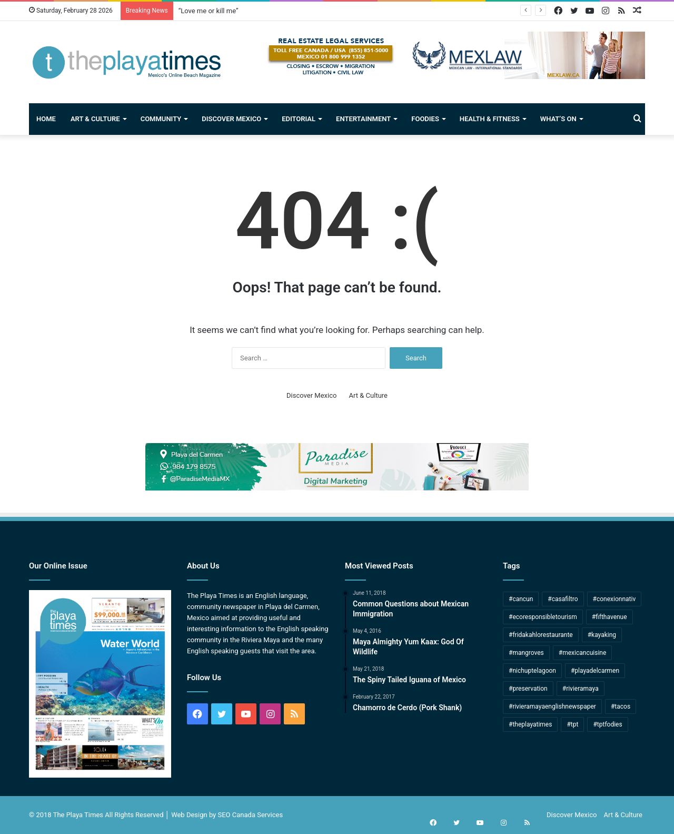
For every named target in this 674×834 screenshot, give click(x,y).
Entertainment (363, 119)
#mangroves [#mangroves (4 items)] (526, 652)
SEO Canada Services (250, 815)
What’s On (558, 119)
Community (161, 119)
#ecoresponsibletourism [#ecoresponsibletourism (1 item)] (543, 617)
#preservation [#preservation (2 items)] (528, 688)
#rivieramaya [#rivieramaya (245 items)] (580, 688)
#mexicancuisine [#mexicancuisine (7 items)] (583, 652)
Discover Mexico (231, 119)
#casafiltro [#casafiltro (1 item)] (563, 599)
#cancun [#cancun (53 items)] (521, 599)
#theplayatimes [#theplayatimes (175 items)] (530, 724)
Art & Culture (95, 119)
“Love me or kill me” (209, 11)
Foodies (425, 119)
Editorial (298, 119)
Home (46, 119)
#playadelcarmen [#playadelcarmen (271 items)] (595, 670)
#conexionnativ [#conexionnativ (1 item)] (614, 599)
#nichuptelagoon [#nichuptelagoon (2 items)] (532, 670)
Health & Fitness (490, 119)
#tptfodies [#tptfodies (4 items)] (607, 724)
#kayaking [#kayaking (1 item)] (602, 635)
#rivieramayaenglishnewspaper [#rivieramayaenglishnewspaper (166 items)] (552, 706)
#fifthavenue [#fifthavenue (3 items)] (609, 617)
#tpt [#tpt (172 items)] (572, 724)
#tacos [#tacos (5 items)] (620, 706)
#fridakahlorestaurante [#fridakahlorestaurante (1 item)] (541, 635)
